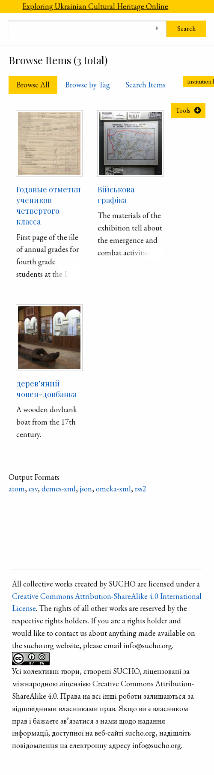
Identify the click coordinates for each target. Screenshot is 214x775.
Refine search (103, 511)
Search (186, 28)
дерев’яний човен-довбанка (46, 388)
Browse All (33, 85)
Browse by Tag (87, 85)
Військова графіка (116, 194)
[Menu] (7, 6)
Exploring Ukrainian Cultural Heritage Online (95, 6)
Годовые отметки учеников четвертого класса (48, 205)
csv (33, 489)
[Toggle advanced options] (156, 29)
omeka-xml (113, 489)
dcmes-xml (59, 489)
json (86, 489)
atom (17, 489)
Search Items (145, 85)
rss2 (140, 489)
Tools (182, 110)
